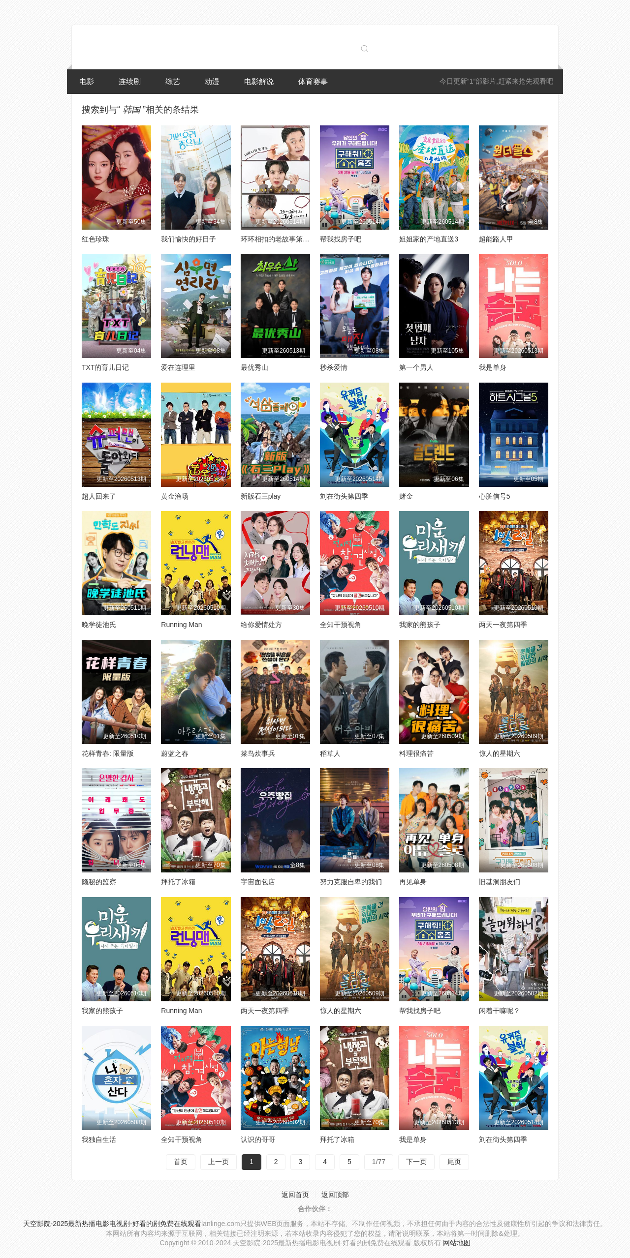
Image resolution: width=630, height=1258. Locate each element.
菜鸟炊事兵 (258, 753)
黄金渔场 (175, 496)
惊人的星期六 (499, 753)
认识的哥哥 (258, 1139)
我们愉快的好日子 (188, 239)
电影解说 (259, 81)
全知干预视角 (340, 625)
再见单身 (413, 882)
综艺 (172, 81)
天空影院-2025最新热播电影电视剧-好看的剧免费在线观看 (112, 1224)
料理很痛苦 (416, 753)
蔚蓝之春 (175, 753)
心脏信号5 (494, 496)
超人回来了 (99, 496)
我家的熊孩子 (420, 625)
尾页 (454, 1162)
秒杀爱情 (333, 367)
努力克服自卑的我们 (351, 882)
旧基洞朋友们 (499, 882)
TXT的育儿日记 (105, 367)
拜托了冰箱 (178, 882)
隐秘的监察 (99, 882)
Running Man (181, 625)
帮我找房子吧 (340, 239)
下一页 (416, 1162)
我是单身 (492, 367)
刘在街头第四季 (344, 496)
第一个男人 (416, 367)
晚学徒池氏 (99, 625)
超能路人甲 (496, 239)
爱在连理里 (178, 367)
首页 (181, 1162)
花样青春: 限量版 (108, 753)
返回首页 (295, 1194)
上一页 (218, 1162)
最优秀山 (254, 367)
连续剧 (130, 81)
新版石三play (261, 496)
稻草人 (330, 753)
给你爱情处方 (261, 625)
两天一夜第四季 (503, 625)
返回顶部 (335, 1194)
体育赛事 (313, 81)
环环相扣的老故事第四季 (278, 239)
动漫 (212, 81)
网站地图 (457, 1243)
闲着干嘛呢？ (499, 1011)
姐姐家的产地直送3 (428, 239)
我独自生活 (99, 1139)
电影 (86, 81)
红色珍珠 (95, 239)
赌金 (406, 496)
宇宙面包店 (258, 882)
